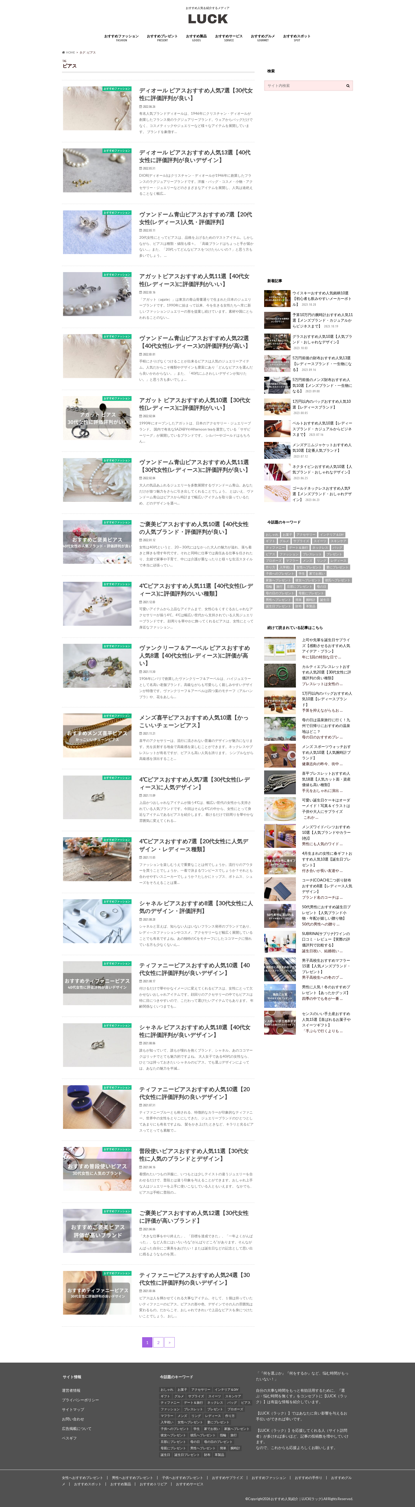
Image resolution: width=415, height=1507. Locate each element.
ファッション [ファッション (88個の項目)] (289, 554)
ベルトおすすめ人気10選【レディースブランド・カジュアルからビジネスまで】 (308, 428)
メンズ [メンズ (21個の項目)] (307, 560)
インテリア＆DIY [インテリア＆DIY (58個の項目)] (332, 535)
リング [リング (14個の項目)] (321, 560)
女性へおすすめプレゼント (82, 1477)
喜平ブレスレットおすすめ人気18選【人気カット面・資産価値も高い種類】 (326, 779)
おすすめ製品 (196, 38)
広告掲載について (77, 1428)
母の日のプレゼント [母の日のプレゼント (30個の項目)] (280, 593)
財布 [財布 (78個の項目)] (298, 606)
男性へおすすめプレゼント (132, 1477)
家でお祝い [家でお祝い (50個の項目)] (317, 573)
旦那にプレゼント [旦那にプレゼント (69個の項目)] (299, 586)
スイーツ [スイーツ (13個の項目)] (320, 541)
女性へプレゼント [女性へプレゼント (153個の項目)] (309, 567)
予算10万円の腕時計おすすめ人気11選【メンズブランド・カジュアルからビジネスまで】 (308, 320)
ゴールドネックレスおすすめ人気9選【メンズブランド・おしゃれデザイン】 (308, 494)
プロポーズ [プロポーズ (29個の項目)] (274, 560)
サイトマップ (73, 1409)
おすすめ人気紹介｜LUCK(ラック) (297, 1499)
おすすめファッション (121, 38)
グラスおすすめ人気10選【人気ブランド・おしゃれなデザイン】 (308, 342)
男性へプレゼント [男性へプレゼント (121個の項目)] (278, 600)
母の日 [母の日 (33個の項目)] (321, 586)
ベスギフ (69, 1438)
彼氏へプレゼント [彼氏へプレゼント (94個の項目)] (337, 580)
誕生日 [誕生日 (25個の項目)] (325, 600)
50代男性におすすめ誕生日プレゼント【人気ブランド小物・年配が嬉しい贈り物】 (326, 912)
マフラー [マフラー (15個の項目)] (292, 560)
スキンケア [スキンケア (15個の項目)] (338, 541)
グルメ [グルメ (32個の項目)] (284, 541)
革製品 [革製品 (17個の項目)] (310, 606)
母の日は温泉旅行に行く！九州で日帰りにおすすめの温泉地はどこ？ (326, 725)
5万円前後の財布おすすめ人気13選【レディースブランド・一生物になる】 (308, 363)
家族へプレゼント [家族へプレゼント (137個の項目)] (278, 580)
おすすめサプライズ (227, 1477)
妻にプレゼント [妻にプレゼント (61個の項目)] (337, 567)
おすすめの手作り (308, 1477)
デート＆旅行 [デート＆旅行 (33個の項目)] (298, 547)
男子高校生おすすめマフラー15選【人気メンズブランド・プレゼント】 (326, 966)
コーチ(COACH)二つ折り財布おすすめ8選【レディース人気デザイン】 (327, 886)
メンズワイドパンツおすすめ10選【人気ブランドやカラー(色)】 (326, 832)
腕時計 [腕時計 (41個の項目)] (310, 600)
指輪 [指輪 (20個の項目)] (269, 586)
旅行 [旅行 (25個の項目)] (279, 586)
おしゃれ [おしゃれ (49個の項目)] (272, 535)
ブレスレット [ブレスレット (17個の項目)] (312, 554)
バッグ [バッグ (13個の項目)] (337, 547)
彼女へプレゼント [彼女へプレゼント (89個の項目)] (308, 580)
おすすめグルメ (263, 38)
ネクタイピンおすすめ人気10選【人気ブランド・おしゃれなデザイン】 (308, 472)
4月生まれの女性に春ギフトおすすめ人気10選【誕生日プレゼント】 (327, 859)
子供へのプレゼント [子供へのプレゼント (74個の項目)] (280, 573)
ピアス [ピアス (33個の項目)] (270, 554)
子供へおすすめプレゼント (182, 1477)
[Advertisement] (304, 181)
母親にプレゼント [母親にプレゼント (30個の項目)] (311, 593)
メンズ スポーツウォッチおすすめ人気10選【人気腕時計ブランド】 (326, 752)
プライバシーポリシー (80, 1400)
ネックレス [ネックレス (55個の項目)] (320, 547)
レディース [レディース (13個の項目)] (338, 560)
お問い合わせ (73, 1419)
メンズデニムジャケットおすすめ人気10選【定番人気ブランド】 (308, 450)
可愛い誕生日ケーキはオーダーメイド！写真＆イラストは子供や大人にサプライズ (326, 806)
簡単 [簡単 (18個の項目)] (298, 600)
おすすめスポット (297, 38)
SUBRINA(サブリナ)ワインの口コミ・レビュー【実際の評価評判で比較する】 (326, 939)
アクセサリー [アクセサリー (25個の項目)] (305, 535)
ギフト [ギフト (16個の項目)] (270, 541)
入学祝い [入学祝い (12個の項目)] (285, 567)
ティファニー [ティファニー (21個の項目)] (275, 547)
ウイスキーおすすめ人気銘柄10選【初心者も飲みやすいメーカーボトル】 (308, 298)
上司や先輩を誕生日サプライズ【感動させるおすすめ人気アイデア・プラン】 (326, 645)
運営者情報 (71, 1390)
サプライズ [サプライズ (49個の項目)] (301, 541)
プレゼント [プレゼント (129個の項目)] (334, 554)
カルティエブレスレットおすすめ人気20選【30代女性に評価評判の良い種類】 (326, 672)
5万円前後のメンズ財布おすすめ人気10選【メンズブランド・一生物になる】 (308, 385)
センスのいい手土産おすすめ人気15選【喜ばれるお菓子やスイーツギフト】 (326, 1019)
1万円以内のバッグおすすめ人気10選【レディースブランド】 (307, 407)
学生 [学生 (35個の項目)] (302, 573)
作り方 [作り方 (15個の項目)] (270, 567)
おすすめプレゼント (162, 38)
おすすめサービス (229, 38)
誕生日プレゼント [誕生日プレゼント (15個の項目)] (278, 606)
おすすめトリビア (153, 1484)
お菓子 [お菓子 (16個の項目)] (287, 535)
